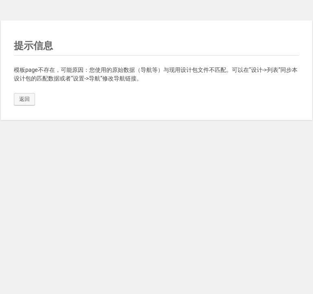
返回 (24, 99)
